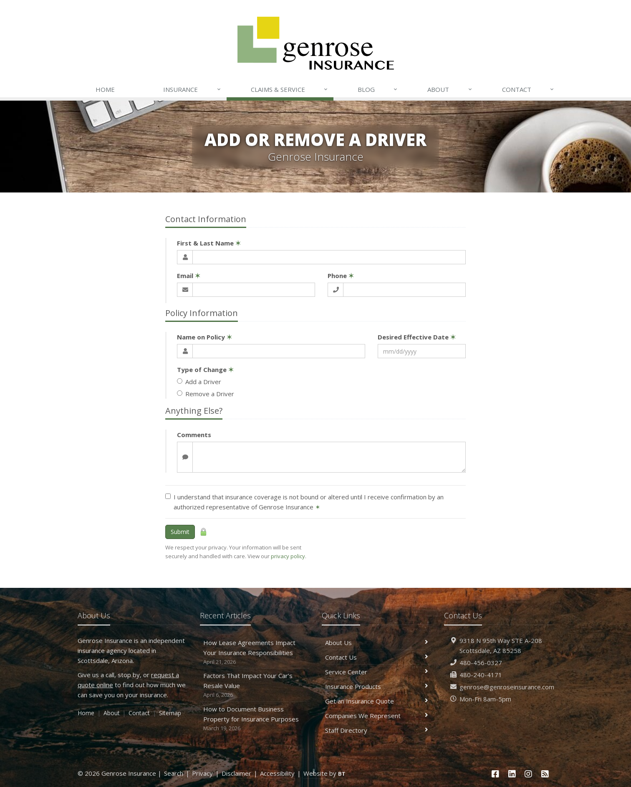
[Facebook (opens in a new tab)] (495, 773)
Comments (194, 434)
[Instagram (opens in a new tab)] (528, 773)
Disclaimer (236, 773)
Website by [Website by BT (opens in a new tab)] (324, 773)
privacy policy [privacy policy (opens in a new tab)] (288, 556)
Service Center (376, 672)
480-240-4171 (480, 675)
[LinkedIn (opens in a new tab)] (512, 773)
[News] (545, 773)
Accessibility (277, 773)
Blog (378, 89)
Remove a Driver (205, 394)
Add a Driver (199, 381)
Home (105, 89)
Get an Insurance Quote (376, 701)
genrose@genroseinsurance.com (506, 687)
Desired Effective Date (417, 337)
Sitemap (170, 713)
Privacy (202, 773)
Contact (528, 89)
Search (173, 773)
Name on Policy (204, 337)
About (449, 89)
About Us (376, 642)
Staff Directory (376, 730)
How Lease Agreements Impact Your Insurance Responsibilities (254, 652)
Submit (180, 532)
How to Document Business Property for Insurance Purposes (254, 719)
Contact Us (376, 657)
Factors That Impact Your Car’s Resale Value (254, 685)
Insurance (192, 89)
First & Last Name (209, 243)
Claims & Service (289, 89)
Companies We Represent (376, 715)
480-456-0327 (480, 662)
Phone (341, 275)
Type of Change (205, 369)
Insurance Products (376, 686)
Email (188, 275)
